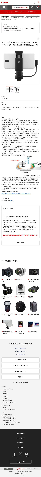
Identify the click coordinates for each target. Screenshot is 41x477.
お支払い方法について (21, 351)
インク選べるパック (16, 30)
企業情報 (20, 447)
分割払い (20, 377)
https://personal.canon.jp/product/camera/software (15, 193)
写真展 (4, 407)
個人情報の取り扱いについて (21, 473)
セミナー (5, 412)
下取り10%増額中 (30, 28)
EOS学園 (5, 398)
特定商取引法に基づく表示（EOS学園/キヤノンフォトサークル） (12, 421)
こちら (11, 201)
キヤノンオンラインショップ (17, 16)
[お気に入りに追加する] (38, 39)
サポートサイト (20, 442)
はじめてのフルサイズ (8, 389)
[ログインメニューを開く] (34, 2)
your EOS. (5, 393)
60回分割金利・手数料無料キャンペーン (13, 28)
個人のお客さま (5, 16)
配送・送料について (20, 348)
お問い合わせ (11, 471)
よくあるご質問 (20, 354)
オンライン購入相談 (7, 400)
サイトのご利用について (27, 471)
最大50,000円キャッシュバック (11, 26)
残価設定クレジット (20, 371)
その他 (5, 17)
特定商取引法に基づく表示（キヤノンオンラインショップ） (11, 417)
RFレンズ (6, 30)
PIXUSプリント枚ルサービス (9, 402)
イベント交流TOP (5, 405)
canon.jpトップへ (20, 462)
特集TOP (3, 387)
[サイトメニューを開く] (38, 2)
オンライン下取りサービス (20, 365)
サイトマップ (18, 471)
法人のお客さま (20, 438)
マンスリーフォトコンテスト (9, 410)
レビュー (5, 391)
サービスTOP (4, 396)
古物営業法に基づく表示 (8, 424)
